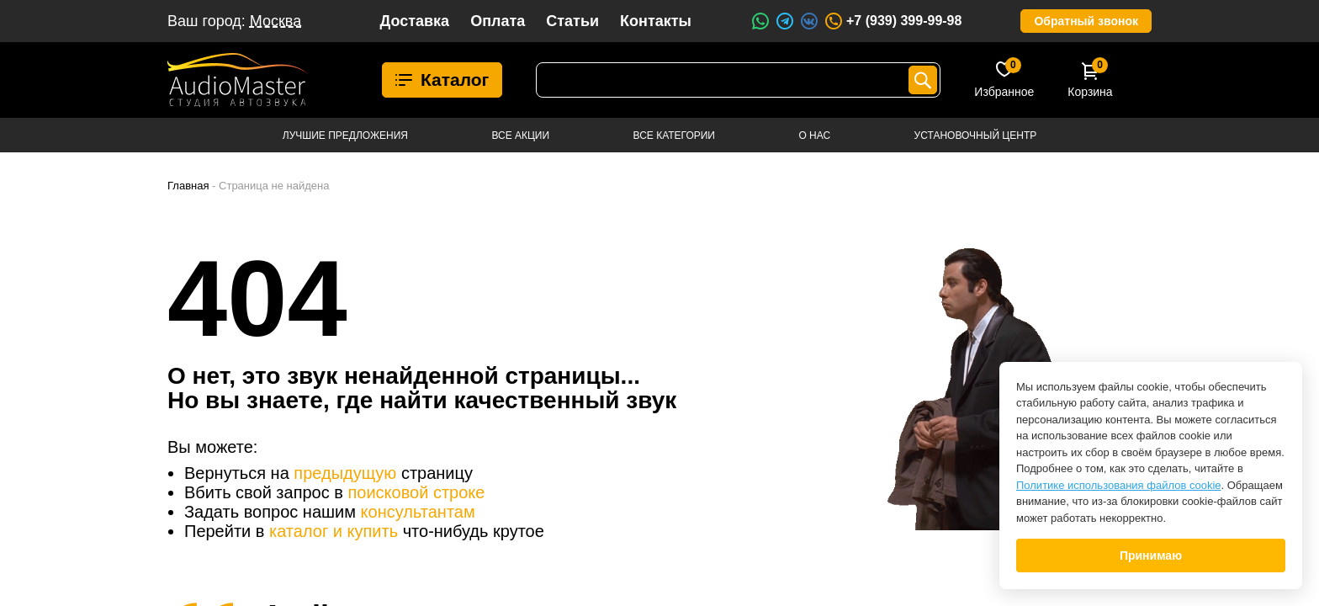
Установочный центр (975, 135)
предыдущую (345, 473)
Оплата (497, 21)
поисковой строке (416, 492)
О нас (814, 135)
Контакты (655, 21)
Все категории (674, 135)
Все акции (520, 135)
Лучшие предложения (345, 135)
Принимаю (1151, 555)
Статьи (572, 21)
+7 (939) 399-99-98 (892, 21)
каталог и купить (333, 531)
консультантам (418, 511)
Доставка (414, 21)
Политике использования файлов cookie (1118, 485)
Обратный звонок (1086, 21)
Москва (275, 21)
